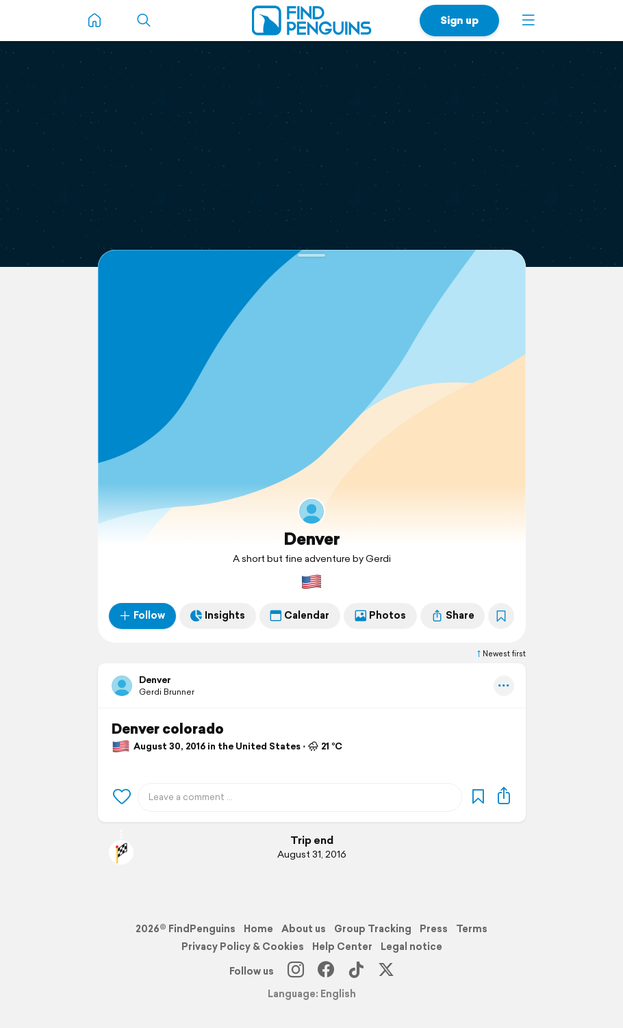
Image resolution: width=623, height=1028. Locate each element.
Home (258, 929)
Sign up (459, 20)
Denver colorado (168, 728)
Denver (311, 538)
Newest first (500, 653)
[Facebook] (326, 971)
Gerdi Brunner (166, 691)
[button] (528, 20)
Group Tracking (372, 929)
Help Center (342, 946)
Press (434, 929)
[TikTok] (356, 971)
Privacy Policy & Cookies (242, 946)
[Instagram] (296, 971)
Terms (471, 929)
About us (303, 929)
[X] (386, 971)
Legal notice (411, 946)
